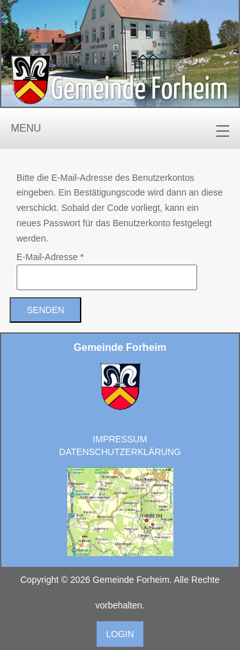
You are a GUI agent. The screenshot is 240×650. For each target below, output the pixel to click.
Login (120, 634)
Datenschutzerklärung (119, 452)
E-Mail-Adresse (50, 257)
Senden (45, 310)
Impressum (120, 439)
